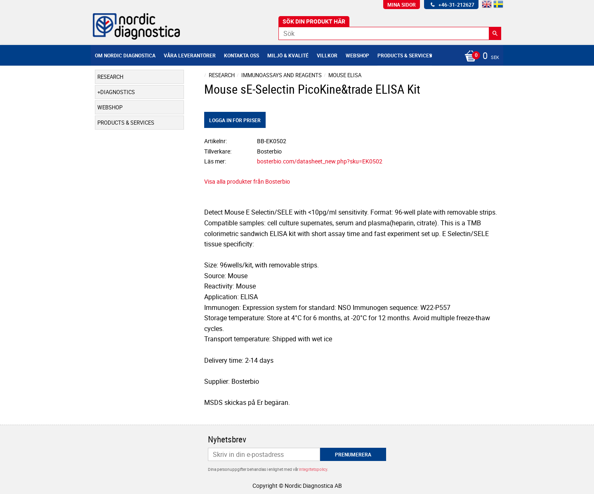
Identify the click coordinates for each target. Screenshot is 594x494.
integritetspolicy (313, 469)
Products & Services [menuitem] (404, 55)
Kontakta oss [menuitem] (241, 55)
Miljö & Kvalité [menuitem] (288, 55)
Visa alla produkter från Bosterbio (247, 181)
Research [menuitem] (110, 76)
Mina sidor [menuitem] (401, 4)
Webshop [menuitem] (357, 55)
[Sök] (495, 33)
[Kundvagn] (479, 56)
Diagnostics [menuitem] (117, 92)
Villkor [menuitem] (327, 55)
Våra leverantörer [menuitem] (190, 55)
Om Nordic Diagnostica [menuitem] (125, 55)
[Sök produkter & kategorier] (389, 33)
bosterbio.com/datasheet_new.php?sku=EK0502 (319, 161)
